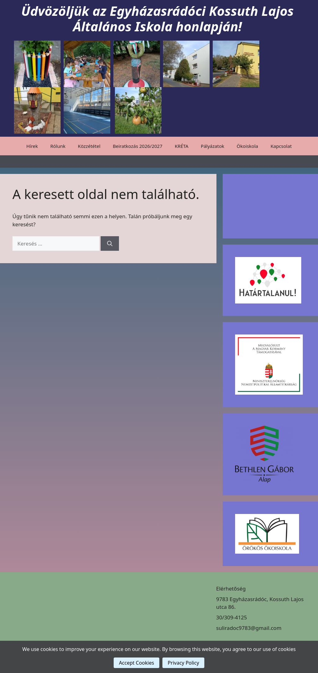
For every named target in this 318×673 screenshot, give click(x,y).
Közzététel (89, 146)
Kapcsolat (281, 146)
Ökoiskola (247, 146)
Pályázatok (212, 146)
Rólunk (58, 146)
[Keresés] (110, 243)
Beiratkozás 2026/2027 (137, 146)
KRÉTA (182, 146)
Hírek (32, 146)
